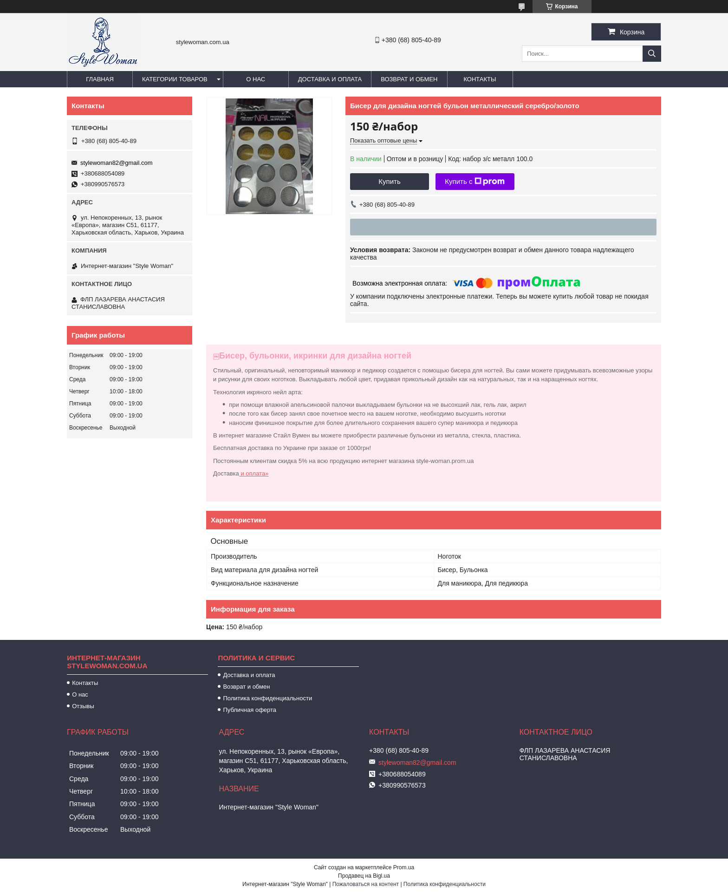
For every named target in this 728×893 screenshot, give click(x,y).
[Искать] (652, 54)
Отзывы (83, 706)
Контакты (479, 79)
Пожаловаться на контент (365, 884)
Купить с (475, 181)
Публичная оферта (249, 709)
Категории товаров (175, 79)
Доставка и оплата (330, 79)
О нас (255, 79)
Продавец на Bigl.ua (364, 876)
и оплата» (254, 473)
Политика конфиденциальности (267, 698)
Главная (100, 79)
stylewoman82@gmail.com (116, 162)
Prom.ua (403, 867)
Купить (389, 181)
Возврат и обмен (409, 79)
